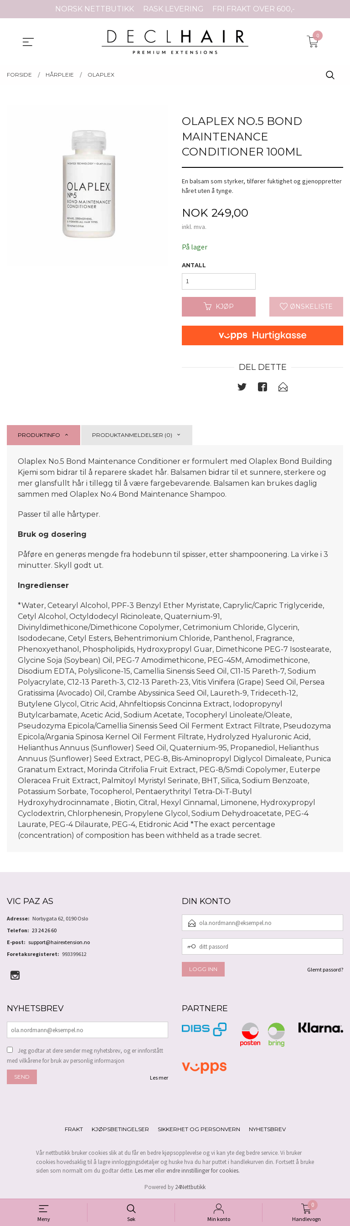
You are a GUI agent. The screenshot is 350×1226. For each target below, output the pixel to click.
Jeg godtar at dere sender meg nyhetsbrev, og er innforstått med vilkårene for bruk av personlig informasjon (85, 1056)
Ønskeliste (306, 306)
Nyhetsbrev (267, 1129)
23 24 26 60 (44, 930)
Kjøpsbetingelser (120, 1129)
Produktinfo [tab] (39, 434)
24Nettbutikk (190, 1187)
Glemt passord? (325, 969)
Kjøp (219, 306)
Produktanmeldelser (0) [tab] (132, 434)
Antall (194, 265)
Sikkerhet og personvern (199, 1129)
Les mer (159, 1077)
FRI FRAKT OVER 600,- (253, 9)
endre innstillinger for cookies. (203, 1170)
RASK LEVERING (173, 9)
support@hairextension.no (59, 942)
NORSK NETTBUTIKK (94, 9)
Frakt (74, 1129)
